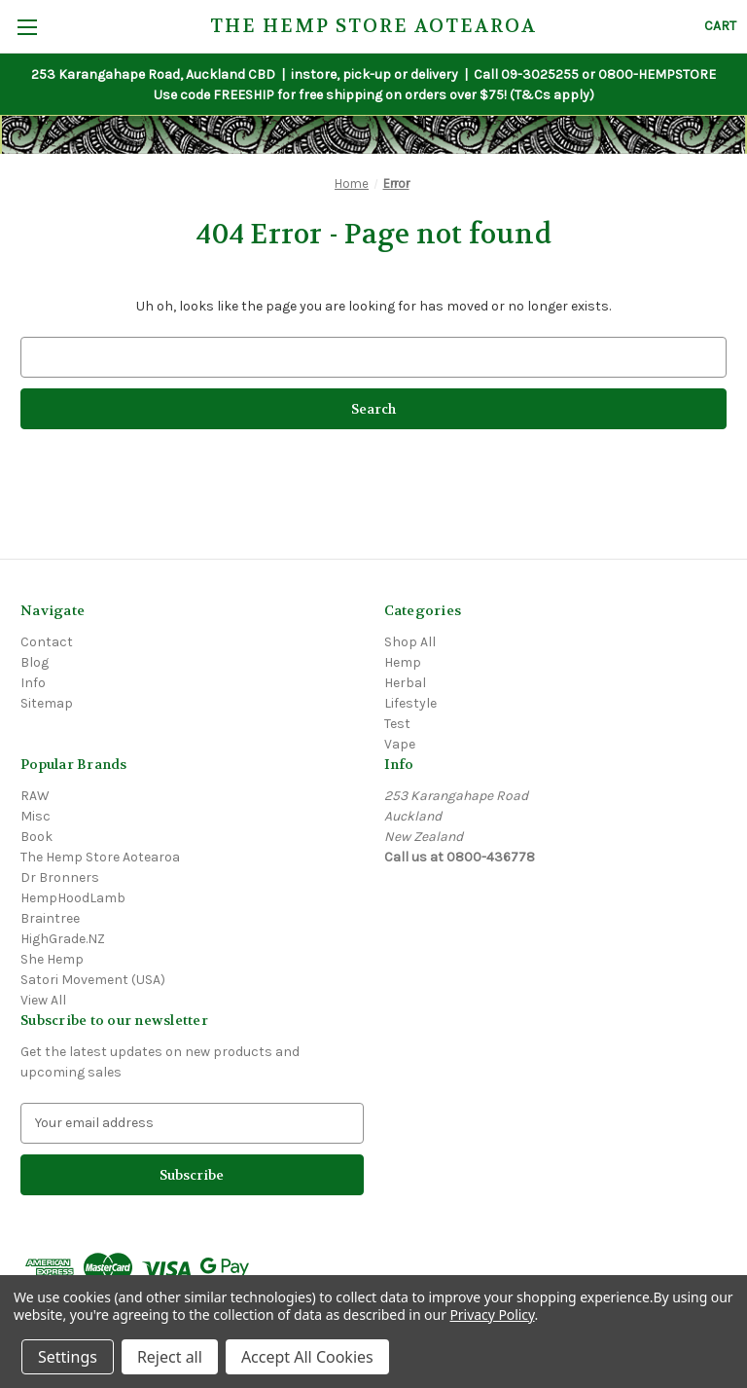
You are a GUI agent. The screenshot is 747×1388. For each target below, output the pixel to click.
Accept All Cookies (307, 1357)
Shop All (410, 642)
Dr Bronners (59, 877)
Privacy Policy (491, 1314)
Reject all (169, 1357)
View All (43, 1000)
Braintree (50, 918)
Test (397, 723)
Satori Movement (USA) (92, 979)
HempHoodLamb (72, 898)
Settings (67, 1357)
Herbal (405, 683)
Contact (46, 642)
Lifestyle (410, 703)
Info (33, 683)
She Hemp (52, 959)
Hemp (402, 662)
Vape (399, 744)
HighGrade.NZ (62, 939)
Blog (34, 662)
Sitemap (46, 703)
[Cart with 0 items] (720, 26)
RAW (35, 795)
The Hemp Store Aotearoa (100, 857)
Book (36, 836)
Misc (35, 816)
